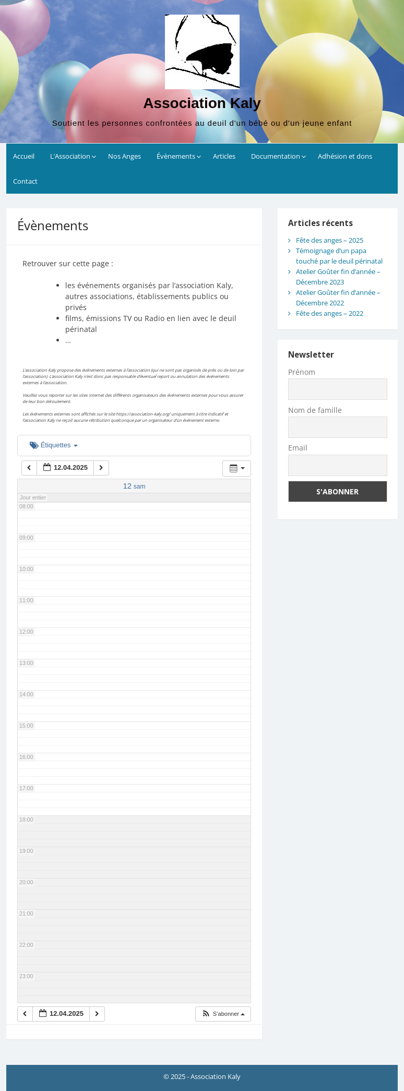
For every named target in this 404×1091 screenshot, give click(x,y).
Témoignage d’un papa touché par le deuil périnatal (339, 256)
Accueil (23, 156)
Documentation (275, 156)
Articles (224, 156)
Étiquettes (54, 445)
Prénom (301, 372)
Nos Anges (124, 156)
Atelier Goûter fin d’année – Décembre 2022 (338, 297)
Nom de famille (315, 410)
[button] (223, 1014)
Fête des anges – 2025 (329, 240)
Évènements (176, 156)
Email (297, 448)
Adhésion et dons (345, 156)
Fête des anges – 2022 (329, 313)
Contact (25, 181)
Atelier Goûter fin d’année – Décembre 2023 (338, 277)
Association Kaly (202, 103)
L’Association (70, 156)
